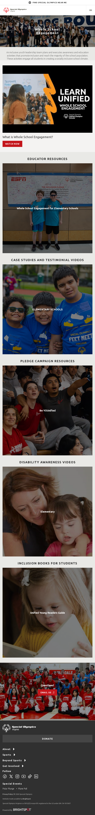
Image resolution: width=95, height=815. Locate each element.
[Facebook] (5, 778)
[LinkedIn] (36, 778)
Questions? (47, 685)
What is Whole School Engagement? (28, 137)
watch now (12, 144)
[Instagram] (17, 778)
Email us (47, 692)
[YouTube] (23, 778)
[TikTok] (30, 778)
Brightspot (27, 799)
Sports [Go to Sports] (9, 754)
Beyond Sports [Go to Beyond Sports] (14, 760)
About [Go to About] (9, 749)
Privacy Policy (8, 794)
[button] (90, 10)
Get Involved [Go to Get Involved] (13, 766)
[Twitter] (11, 778)
